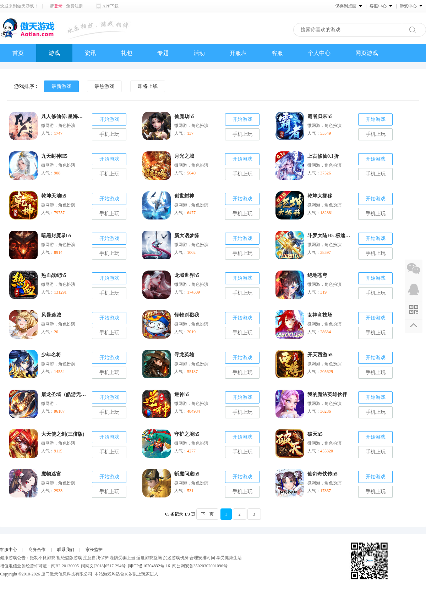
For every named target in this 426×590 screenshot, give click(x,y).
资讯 (90, 53)
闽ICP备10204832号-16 (149, 565)
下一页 (207, 514)
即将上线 (148, 86)
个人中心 (319, 53)
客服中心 (8, 549)
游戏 (54, 53)
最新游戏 (61, 86)
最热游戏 (104, 86)
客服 (277, 53)
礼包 (126, 53)
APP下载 (110, 6)
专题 (163, 53)
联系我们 (65, 549)
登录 (58, 6)
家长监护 (94, 549)
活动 (199, 53)
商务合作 (36, 549)
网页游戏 (366, 53)
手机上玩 (109, 134)
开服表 (238, 53)
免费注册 (74, 6)
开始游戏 (109, 119)
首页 (18, 53)
